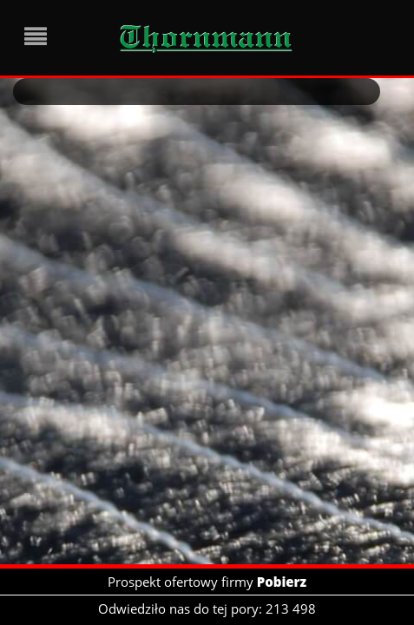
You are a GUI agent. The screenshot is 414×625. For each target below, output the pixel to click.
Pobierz (281, 581)
